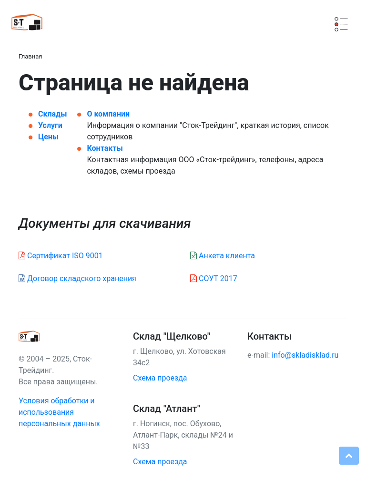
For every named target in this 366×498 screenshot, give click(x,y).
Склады (52, 113)
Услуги (50, 125)
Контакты (104, 148)
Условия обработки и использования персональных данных (59, 412)
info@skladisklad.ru (305, 355)
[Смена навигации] (341, 24)
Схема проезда (160, 377)
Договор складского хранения (77, 278)
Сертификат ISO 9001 (61, 255)
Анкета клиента (222, 255)
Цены (48, 136)
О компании (108, 113)
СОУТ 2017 (213, 278)
